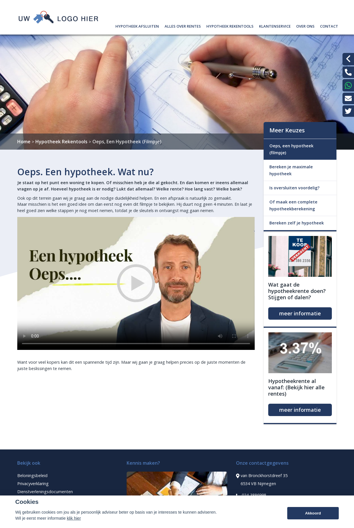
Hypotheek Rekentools (61, 141)
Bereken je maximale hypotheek (291, 170)
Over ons (305, 25)
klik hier (74, 518)
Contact (329, 25)
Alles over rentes (183, 25)
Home (24, 141)
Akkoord (313, 513)
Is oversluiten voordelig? (294, 187)
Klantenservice (275, 25)
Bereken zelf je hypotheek (296, 223)
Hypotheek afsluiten (137, 25)
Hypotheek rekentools (230, 25)
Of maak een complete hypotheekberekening (293, 205)
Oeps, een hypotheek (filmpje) (291, 149)
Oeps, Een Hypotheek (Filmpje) (126, 141)
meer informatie (300, 313)
